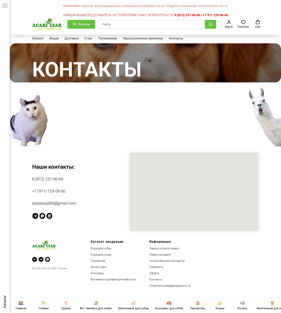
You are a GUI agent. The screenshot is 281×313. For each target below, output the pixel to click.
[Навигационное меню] (5, 6)
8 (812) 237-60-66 (187, 15)
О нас (88, 38)
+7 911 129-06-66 (215, 15)
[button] (229, 24)
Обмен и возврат (160, 254)
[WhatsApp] (42, 216)
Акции (54, 38)
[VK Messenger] (49, 216)
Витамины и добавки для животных (113, 279)
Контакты (176, 38)
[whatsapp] (47, 259)
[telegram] (41, 259)
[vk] (34, 259)
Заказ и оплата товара (164, 248)
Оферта (154, 273)
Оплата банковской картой (167, 260)
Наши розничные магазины (143, 38)
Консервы (97, 273)
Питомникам (107, 38)
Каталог (38, 38)
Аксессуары (98, 266)
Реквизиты (156, 266)
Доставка (72, 38)
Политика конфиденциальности (170, 285)
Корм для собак (101, 248)
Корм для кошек (101, 254)
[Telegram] (35, 216)
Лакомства (98, 260)
